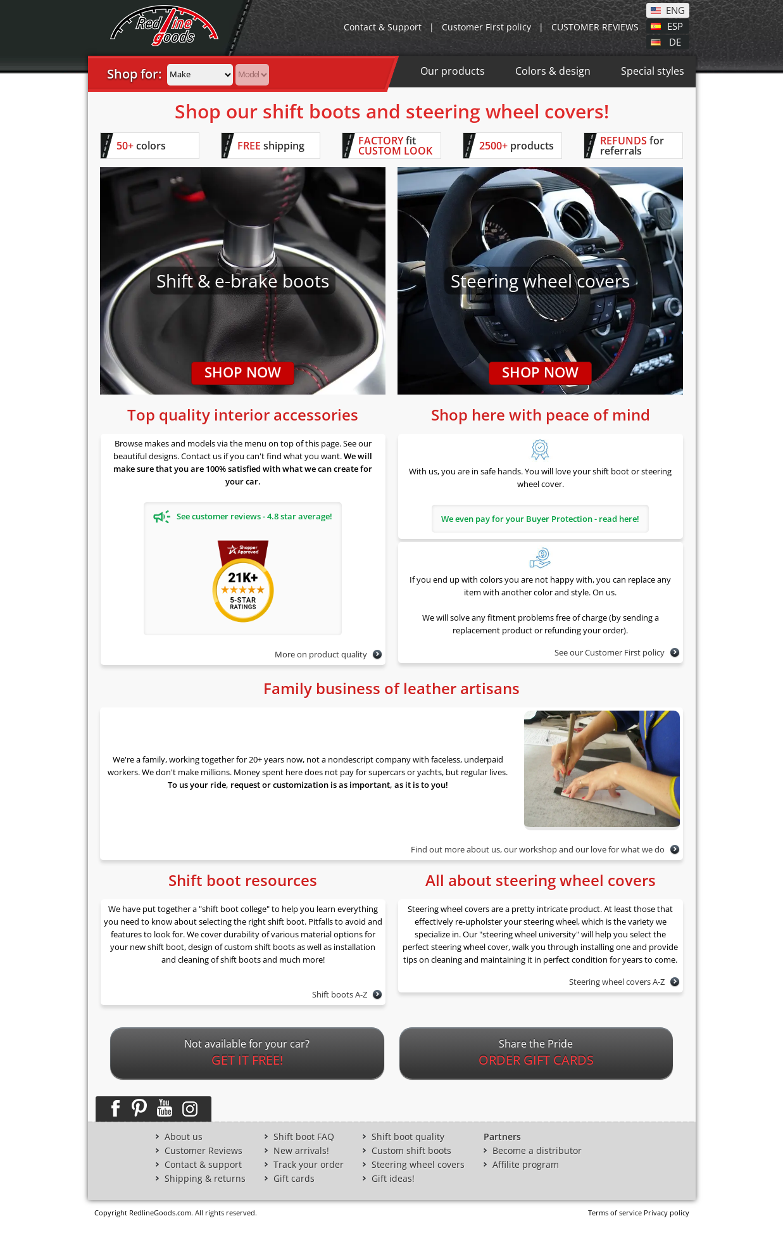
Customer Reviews (203, 1150)
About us (184, 1136)
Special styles (652, 71)
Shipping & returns (205, 1178)
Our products (452, 71)
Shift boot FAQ (303, 1136)
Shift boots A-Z (339, 994)
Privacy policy (666, 1212)
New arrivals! (301, 1150)
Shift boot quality (408, 1136)
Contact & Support (383, 27)
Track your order (308, 1164)
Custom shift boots (411, 1150)
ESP (675, 25)
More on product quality (321, 654)
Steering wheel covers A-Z (617, 981)
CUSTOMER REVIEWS (595, 27)
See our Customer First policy (609, 652)
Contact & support (203, 1164)
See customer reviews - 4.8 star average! (242, 517)
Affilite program (525, 1164)
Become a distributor (537, 1150)
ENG (675, 9)
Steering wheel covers (418, 1164)
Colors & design (553, 71)
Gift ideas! (393, 1178)
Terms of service (615, 1212)
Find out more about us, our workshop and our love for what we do (538, 849)
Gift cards (294, 1178)
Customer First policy (486, 27)
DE (675, 41)
